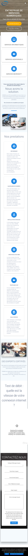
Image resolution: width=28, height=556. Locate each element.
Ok (6, 553)
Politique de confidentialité (17, 553)
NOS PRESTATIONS (14, 28)
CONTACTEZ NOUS (14, 23)
